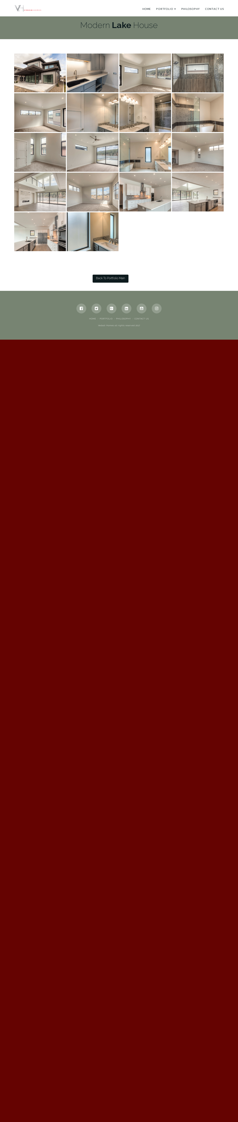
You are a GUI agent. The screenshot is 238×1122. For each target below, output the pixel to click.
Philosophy (123, 1081)
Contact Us (141, 1081)
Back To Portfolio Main (110, 1040)
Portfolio (106, 1081)
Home (92, 1081)
